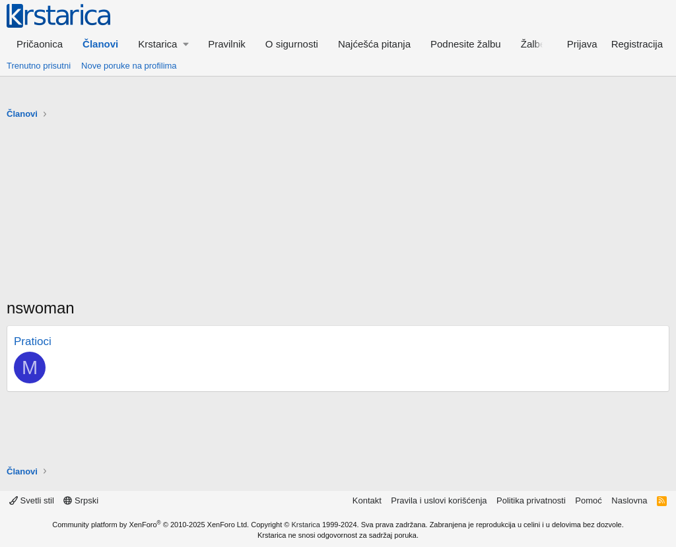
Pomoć (588, 500)
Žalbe (533, 43)
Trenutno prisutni (39, 66)
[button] (163, 44)
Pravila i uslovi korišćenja (439, 500)
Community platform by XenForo (150, 525)
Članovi (100, 43)
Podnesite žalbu (465, 43)
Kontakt (367, 500)
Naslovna (629, 500)
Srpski (80, 500)
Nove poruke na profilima (129, 66)
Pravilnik (227, 43)
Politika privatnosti (531, 500)
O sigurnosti (291, 43)
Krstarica (306, 525)
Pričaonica (40, 43)
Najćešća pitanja (374, 43)
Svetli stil (31, 500)
